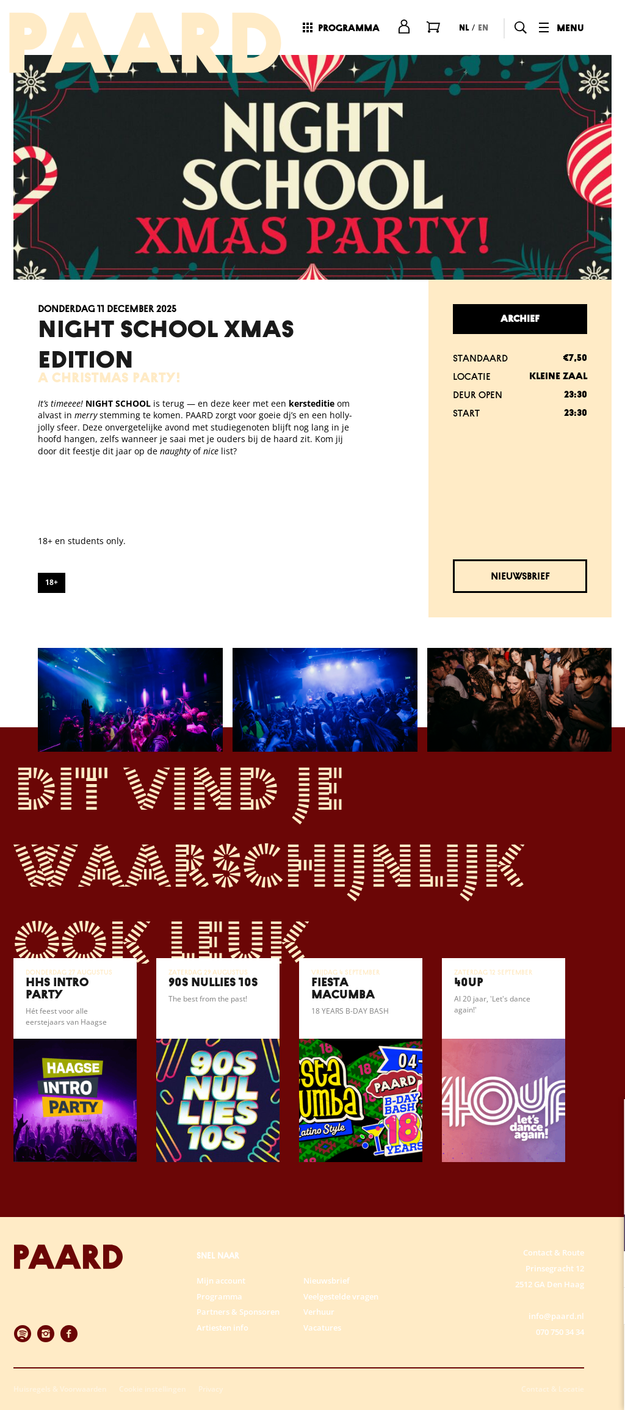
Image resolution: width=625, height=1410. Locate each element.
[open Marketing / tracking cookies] (605, 1307)
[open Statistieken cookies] (605, 1270)
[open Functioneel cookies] (605, 1234)
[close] (606, 1121)
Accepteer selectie (521, 1387)
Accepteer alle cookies (521, 1351)
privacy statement (472, 1193)
